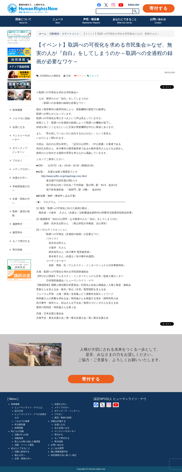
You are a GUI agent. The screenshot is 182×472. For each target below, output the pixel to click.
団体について (23, 21)
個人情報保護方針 (59, 451)
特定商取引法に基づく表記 (63, 455)
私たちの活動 (17, 431)
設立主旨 (19, 411)
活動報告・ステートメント (64, 33)
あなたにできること (125, 21)
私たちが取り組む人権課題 (27, 441)
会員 (10, 38)
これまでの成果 (22, 421)
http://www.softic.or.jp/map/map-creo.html (64, 176)
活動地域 (19, 438)
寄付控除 (17, 249)
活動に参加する (22, 451)
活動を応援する (58, 421)
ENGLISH (133, 4)
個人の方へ (20, 455)
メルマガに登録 (21, 118)
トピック (94, 76)
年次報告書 (20, 424)
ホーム (42, 33)
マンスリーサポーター (21, 137)
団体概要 (17, 109)
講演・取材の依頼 (62, 417)
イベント (81, 76)
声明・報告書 (91, 21)
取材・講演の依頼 (21, 213)
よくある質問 (57, 448)
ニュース (57, 21)
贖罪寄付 (17, 232)
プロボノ (17, 160)
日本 (68, 76)
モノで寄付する (21, 241)
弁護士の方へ (19, 177)
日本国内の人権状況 (50, 76)
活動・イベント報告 (24, 445)
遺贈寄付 (17, 224)
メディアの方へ (21, 169)
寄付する (158, 8)
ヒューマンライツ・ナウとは (28, 407)
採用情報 (19, 428)
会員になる (18, 127)
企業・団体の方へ (21, 200)
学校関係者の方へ (21, 188)
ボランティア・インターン (21, 150)
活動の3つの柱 (22, 434)
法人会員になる (61, 428)
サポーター (18, 38)
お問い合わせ (158, 21)
